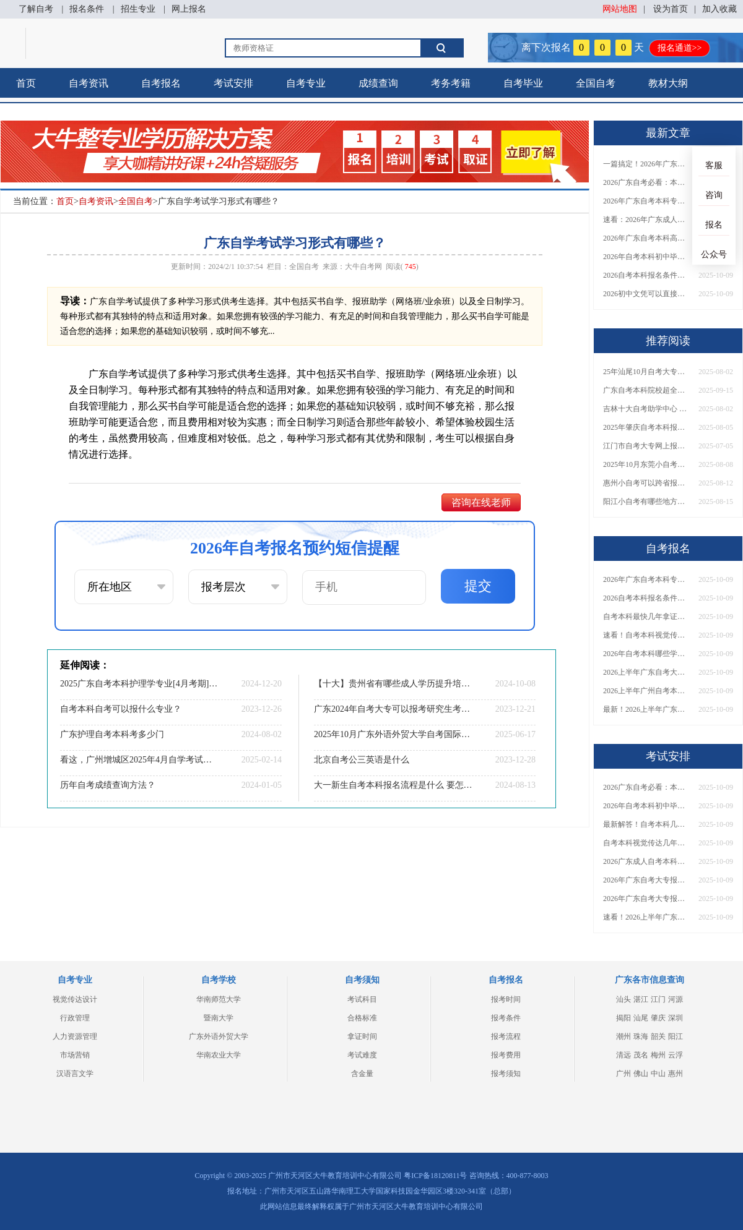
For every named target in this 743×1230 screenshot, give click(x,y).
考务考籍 (451, 83)
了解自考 (36, 9)
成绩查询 (378, 83)
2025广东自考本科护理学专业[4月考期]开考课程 (139, 683)
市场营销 (75, 1055)
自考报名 (161, 83)
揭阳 (623, 1018)
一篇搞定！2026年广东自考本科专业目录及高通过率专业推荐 (646, 164)
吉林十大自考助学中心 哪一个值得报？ (646, 408)
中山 (658, 1073)
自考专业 (306, 83)
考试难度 (362, 1055)
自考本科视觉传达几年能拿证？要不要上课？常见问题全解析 (646, 843)
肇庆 (658, 1018)
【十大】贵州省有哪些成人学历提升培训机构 (393, 683)
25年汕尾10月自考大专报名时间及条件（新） (646, 371)
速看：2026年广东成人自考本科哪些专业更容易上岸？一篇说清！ (646, 219)
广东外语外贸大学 (218, 1036)
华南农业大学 (218, 1055)
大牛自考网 (363, 266)
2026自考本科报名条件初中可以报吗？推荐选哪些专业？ (646, 275)
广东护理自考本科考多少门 (112, 734)
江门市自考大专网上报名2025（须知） (646, 446)
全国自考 (595, 83)
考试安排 (233, 83)
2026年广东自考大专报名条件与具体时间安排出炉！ (646, 880)
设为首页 (670, 9)
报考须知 (506, 1073)
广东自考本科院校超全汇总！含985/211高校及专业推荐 (646, 390)
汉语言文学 (74, 1073)
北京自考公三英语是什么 (361, 759)
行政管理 (75, 1018)
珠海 (640, 1036)
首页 (26, 83)
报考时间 (506, 999)
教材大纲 (668, 83)
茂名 (640, 1055)
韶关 (658, 1036)
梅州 (658, 1055)
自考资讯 (88, 83)
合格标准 (362, 1018)
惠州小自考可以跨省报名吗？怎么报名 (646, 483)
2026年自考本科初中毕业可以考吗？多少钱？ (646, 256)
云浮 (675, 1055)
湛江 (640, 999)
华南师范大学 (218, 999)
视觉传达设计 (75, 999)
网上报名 (189, 9)
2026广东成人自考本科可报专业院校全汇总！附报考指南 (646, 861)
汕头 (623, 999)
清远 (623, 1055)
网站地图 (619, 9)
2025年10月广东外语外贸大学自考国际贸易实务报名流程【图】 (393, 734)
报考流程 (506, 1036)
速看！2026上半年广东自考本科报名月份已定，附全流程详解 (646, 917)
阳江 (675, 1036)
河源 (675, 999)
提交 (478, 586)
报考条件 (506, 1018)
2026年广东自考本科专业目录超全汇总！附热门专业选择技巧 (646, 201)
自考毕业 (523, 83)
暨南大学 (218, 1018)
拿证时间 (362, 1036)
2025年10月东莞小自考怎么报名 (646, 464)
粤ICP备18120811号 (435, 1175)
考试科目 (362, 999)
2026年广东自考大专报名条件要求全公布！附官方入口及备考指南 (646, 898)
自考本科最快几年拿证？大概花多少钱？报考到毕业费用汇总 (646, 616)
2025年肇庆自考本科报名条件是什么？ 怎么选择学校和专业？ (646, 427)
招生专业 (138, 9)
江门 (658, 999)
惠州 (675, 1073)
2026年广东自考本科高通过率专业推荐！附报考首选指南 (646, 238)
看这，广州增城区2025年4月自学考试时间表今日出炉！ (139, 759)
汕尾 (640, 1018)
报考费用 (506, 1055)
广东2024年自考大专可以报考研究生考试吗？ (393, 709)
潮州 (623, 1036)
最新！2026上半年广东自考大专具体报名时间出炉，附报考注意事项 (646, 709)
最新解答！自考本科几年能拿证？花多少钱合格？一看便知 (646, 824)
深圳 (675, 1018)
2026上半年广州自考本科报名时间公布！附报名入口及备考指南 (646, 690)
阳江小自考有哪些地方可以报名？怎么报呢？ (646, 501)
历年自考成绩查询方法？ (107, 785)
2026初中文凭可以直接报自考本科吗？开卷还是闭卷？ (646, 293)
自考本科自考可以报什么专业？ (120, 709)
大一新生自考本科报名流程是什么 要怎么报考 (393, 785)
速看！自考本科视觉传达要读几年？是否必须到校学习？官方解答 (646, 635)
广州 (623, 1073)
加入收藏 (719, 9)
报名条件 (86, 9)
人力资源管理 (75, 1036)
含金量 (362, 1073)
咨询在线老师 (481, 502)
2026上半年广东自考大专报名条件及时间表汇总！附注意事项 (646, 672)
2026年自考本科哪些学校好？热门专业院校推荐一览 (646, 653)
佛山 (640, 1073)
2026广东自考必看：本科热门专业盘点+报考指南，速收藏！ (646, 182)
